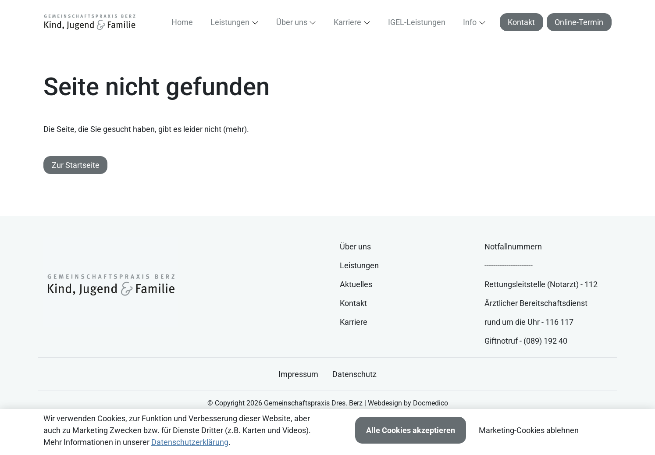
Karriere (353, 322)
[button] (183, 22)
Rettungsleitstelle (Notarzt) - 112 (541, 284)
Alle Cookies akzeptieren (410, 430)
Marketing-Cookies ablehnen (529, 430)
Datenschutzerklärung (189, 442)
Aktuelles (356, 284)
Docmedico (430, 403)
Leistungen (359, 265)
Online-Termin (579, 22)
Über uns (355, 246)
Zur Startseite (76, 165)
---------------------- (508, 265)
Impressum (298, 374)
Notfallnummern (513, 246)
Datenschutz (354, 374)
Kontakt (521, 22)
